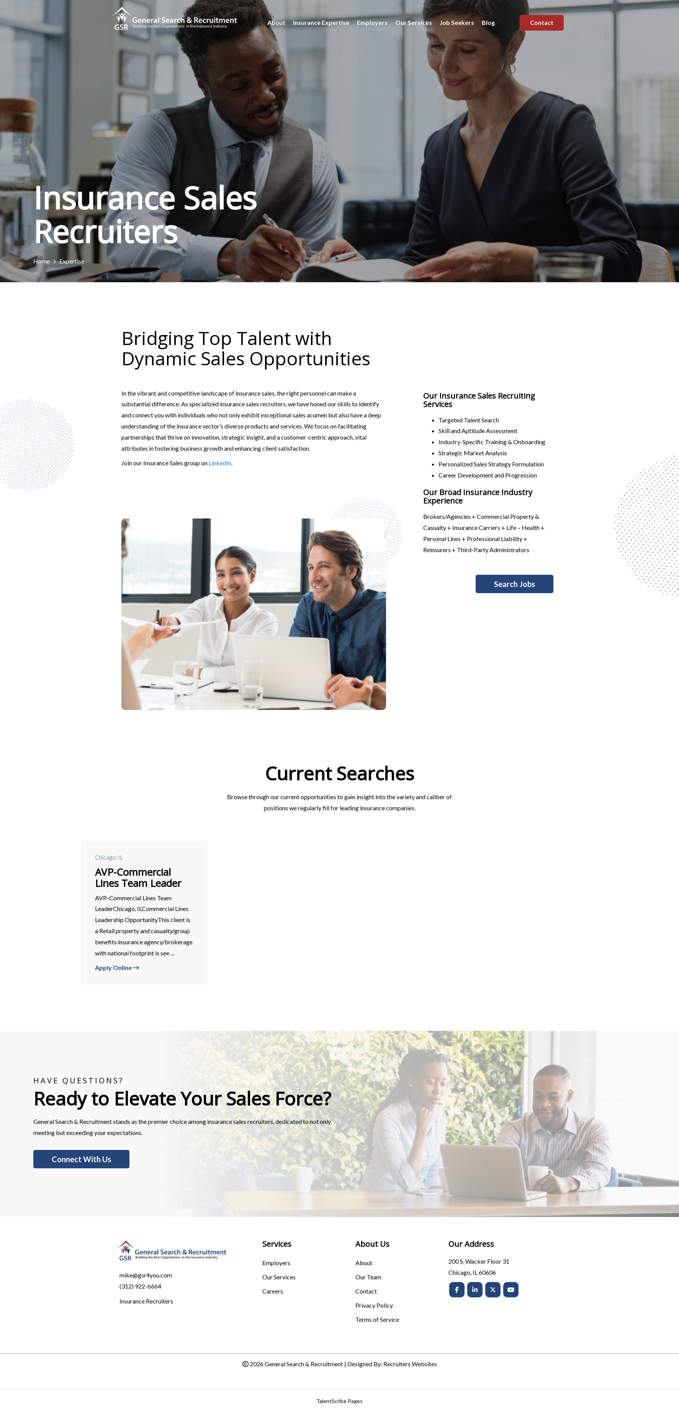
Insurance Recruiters (146, 1301)
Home (41, 261)
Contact (366, 1291)
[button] (514, 584)
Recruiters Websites (410, 1363)
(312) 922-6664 (140, 1286)
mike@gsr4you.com (145, 1275)
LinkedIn (220, 462)
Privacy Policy (374, 1305)
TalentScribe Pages (339, 1401)
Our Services (279, 1277)
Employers (276, 1263)
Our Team (368, 1277)
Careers (272, 1291)
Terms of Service (377, 1320)
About (363, 1263)
